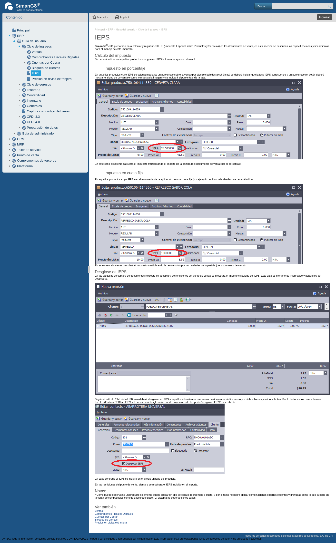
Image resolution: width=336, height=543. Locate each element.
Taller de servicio (29, 150)
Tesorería (33, 90)
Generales (34, 106)
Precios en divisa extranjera (52, 79)
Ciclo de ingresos (39, 46)
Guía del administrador (38, 133)
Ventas (37, 52)
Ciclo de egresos (39, 84)
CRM (20, 139)
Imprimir (124, 17)
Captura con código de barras (48, 111)
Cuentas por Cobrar (46, 62)
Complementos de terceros (36, 160)
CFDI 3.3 (33, 116)
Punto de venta (28, 155)
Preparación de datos (42, 127)
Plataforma (25, 166)
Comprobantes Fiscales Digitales (55, 57)
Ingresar (324, 17)
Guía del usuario (34, 41)
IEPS (35, 73)
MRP (20, 144)
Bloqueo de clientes (46, 68)
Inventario (34, 100)
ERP (20, 36)
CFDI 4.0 (33, 122)
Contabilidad (36, 95)
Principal (23, 30)
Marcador (102, 17)
